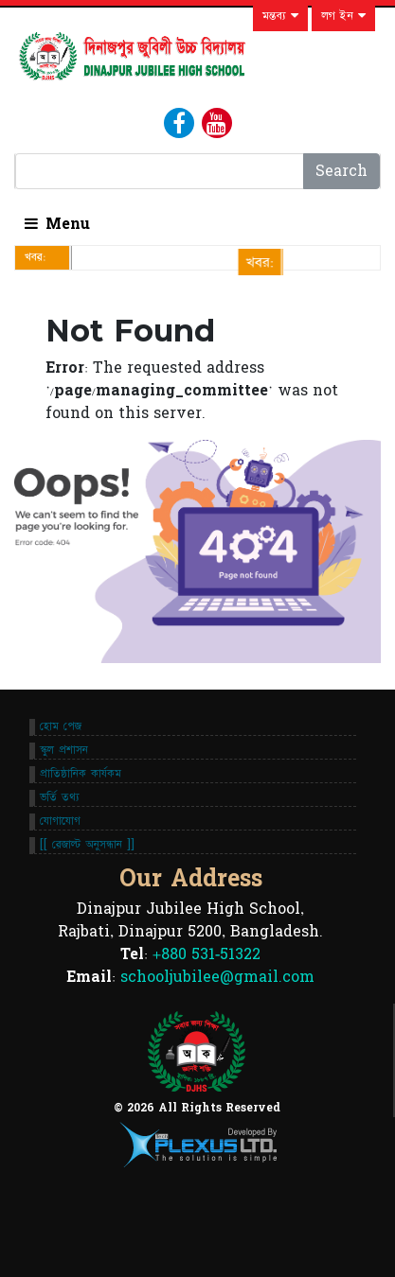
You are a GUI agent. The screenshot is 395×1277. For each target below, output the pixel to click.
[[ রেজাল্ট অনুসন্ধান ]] (87, 844)
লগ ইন (343, 16)
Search (341, 171)
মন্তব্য (280, 16)
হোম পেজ (60, 726)
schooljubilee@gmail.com (217, 977)
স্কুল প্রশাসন (64, 750)
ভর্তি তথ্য (60, 797)
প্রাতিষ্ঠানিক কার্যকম (80, 773)
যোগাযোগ (60, 821)
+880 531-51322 (206, 954)
